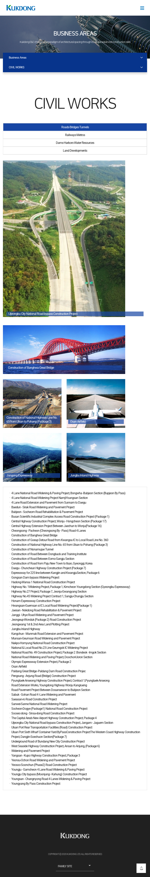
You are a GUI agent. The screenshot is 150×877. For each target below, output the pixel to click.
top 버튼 (141, 868)
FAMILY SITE (65, 866)
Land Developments (75, 150)
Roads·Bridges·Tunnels (75, 127)
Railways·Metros (75, 135)
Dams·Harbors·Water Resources (75, 143)
